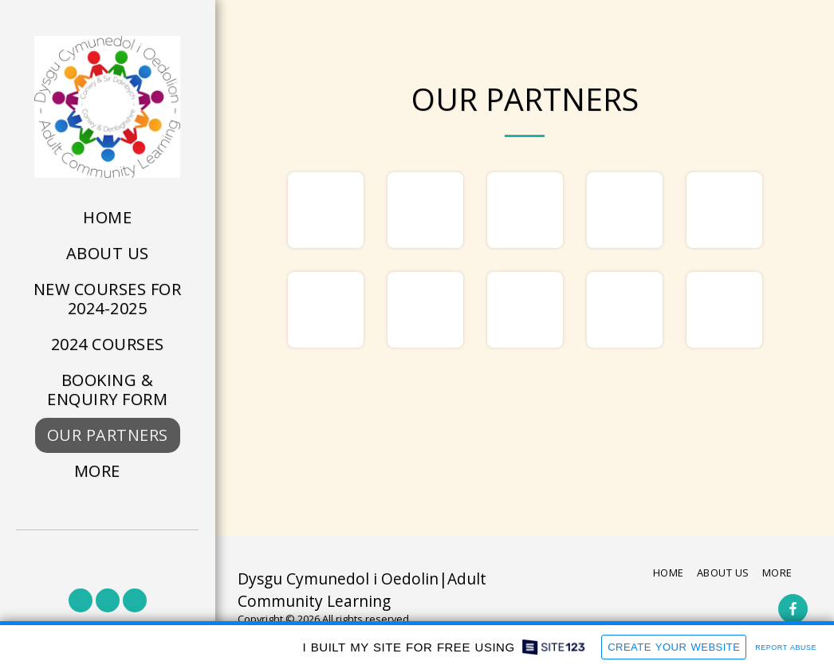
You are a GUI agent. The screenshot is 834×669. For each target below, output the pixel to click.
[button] (80, 600)
